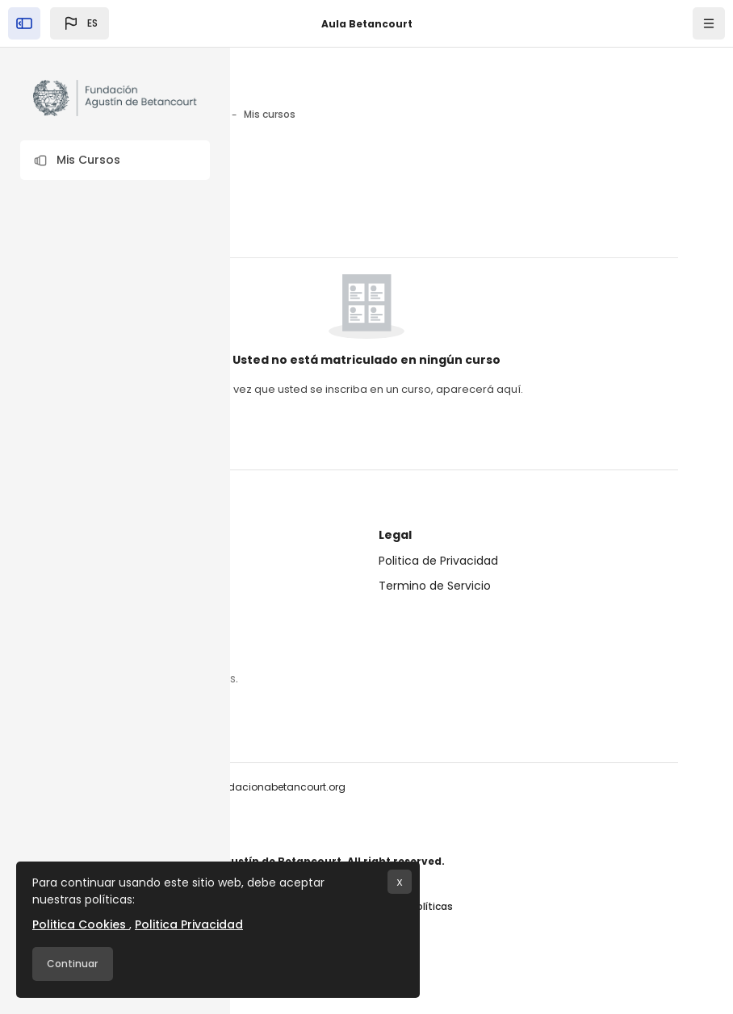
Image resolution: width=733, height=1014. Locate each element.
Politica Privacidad (189, 924)
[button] (115, 160)
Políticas (432, 906)
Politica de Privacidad (438, 561)
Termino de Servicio (435, 586)
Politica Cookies (80, 924)
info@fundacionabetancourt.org (264, 787)
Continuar (72, 963)
